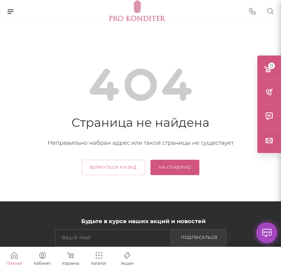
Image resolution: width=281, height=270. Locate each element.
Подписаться (199, 237)
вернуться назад (113, 167)
